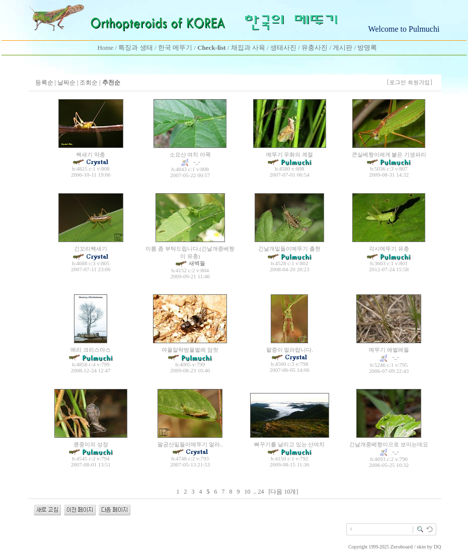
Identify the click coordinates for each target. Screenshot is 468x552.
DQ (437, 546)
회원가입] (421, 82)
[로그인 (396, 82)
